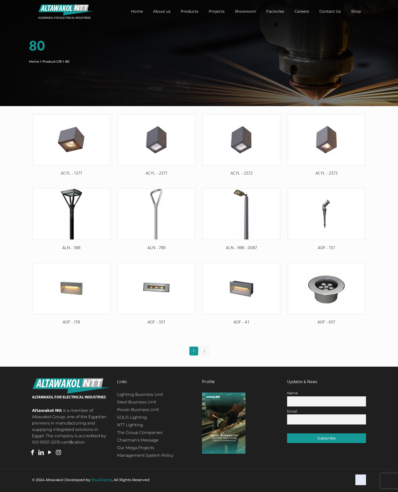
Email (292, 411)
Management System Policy (145, 455)
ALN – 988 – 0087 (241, 248)
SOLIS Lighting (132, 417)
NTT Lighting (130, 424)
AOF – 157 (326, 248)
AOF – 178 (71, 322)
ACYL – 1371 (71, 174)
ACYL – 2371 (156, 174)
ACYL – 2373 (327, 174)
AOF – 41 (241, 322)
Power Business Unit (138, 409)
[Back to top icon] (360, 479)
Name (292, 393)
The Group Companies (139, 432)
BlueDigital (101, 480)
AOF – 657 (326, 322)
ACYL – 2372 (241, 174)
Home (34, 61)
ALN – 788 (156, 248)
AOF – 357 (156, 322)
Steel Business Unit (136, 402)
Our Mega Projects (135, 447)
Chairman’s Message (138, 440)
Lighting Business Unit (140, 394)
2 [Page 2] (204, 351)
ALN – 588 (71, 248)
